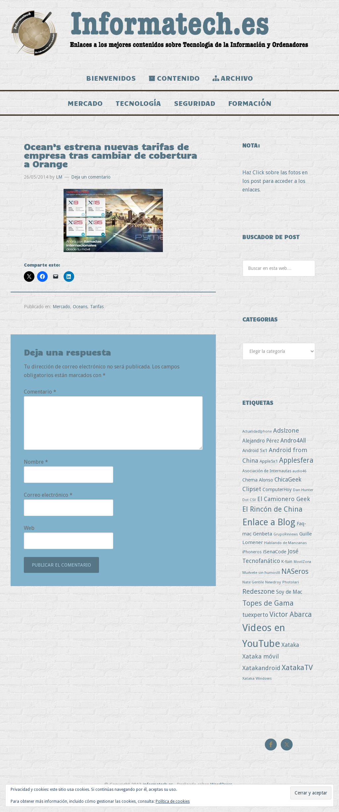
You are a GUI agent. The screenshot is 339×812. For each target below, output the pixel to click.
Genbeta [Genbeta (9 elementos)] (262, 544)
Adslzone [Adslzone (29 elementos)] (286, 441)
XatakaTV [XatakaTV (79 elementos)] (297, 678)
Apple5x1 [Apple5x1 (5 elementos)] (269, 471)
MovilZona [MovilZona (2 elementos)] (302, 572)
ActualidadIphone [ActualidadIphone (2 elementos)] (257, 442)
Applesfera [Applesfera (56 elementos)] (296, 471)
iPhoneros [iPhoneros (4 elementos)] (252, 562)
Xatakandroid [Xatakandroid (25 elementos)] (261, 678)
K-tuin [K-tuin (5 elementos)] (286, 572)
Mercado (61, 317)
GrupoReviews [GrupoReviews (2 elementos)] (285, 545)
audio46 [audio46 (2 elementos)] (299, 482)
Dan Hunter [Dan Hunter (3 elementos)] (303, 500)
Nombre (36, 472)
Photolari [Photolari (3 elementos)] (290, 592)
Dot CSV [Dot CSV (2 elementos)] (249, 510)
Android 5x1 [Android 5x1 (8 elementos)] (254, 461)
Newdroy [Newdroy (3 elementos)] (273, 592)
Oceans (80, 317)
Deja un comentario (91, 187)
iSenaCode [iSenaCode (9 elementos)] (274, 562)
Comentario (40, 402)
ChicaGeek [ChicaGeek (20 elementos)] (287, 490)
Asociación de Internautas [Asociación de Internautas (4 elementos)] (266, 481)
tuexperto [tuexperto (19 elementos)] (255, 625)
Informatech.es (169, 33)
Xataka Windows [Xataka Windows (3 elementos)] (257, 689)
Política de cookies (173, 801)
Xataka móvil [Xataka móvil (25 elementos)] (260, 666)
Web (29, 538)
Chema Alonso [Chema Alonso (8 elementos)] (257, 490)
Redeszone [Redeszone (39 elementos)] (258, 602)
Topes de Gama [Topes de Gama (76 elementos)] (268, 613)
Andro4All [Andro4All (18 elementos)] (293, 451)
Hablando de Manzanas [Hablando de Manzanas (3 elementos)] (285, 553)
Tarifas (97, 317)
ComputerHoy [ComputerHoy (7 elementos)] (277, 500)
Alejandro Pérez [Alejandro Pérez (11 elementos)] (260, 451)
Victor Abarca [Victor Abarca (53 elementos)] (290, 625)
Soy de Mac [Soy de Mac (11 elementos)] (289, 602)
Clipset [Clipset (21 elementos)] (251, 499)
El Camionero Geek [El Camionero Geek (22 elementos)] (283, 509)
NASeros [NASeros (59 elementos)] (295, 582)
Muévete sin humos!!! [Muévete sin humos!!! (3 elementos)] (261, 583)
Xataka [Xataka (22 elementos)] (290, 655)
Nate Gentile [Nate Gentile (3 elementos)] (253, 592)
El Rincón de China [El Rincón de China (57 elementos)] (272, 520)
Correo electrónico (48, 505)
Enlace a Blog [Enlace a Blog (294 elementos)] (268, 533)
